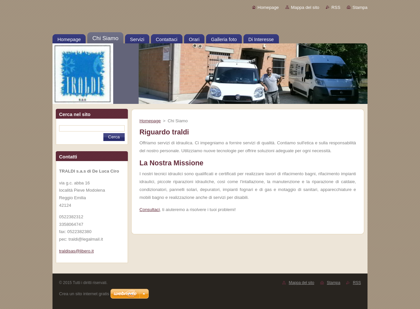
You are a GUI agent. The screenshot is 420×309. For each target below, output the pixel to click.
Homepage (268, 7)
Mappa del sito (305, 7)
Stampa (360, 7)
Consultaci (149, 209)
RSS (335, 7)
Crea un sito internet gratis (84, 293)
